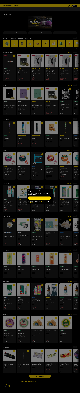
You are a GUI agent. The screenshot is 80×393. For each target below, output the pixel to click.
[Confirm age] (39, 198)
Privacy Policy (44, 201)
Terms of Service (31, 202)
